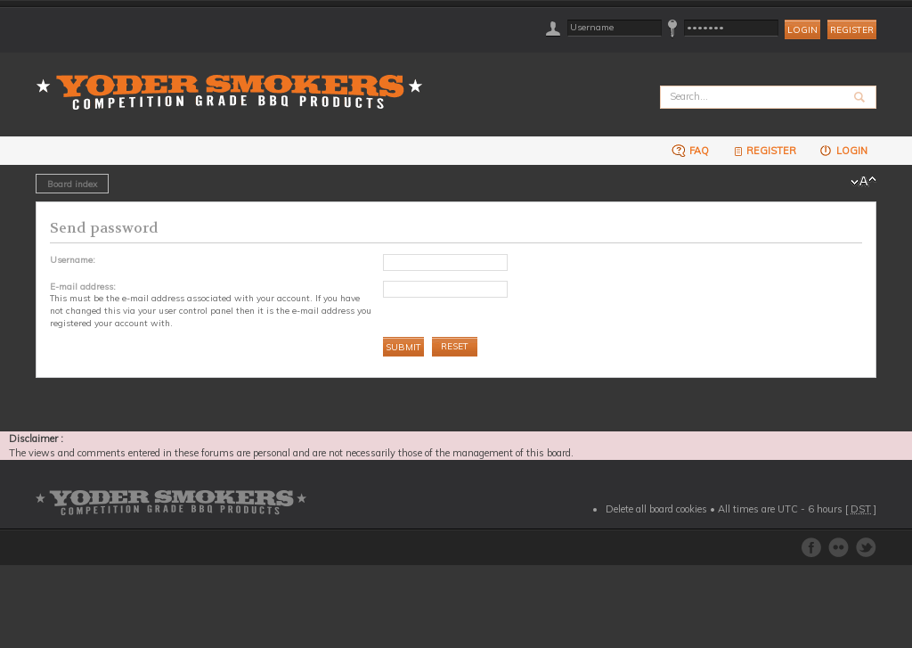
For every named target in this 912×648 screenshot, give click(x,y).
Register (852, 30)
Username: (72, 259)
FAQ (690, 150)
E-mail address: (83, 286)
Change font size (863, 182)
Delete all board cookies (656, 509)
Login (842, 150)
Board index (72, 183)
